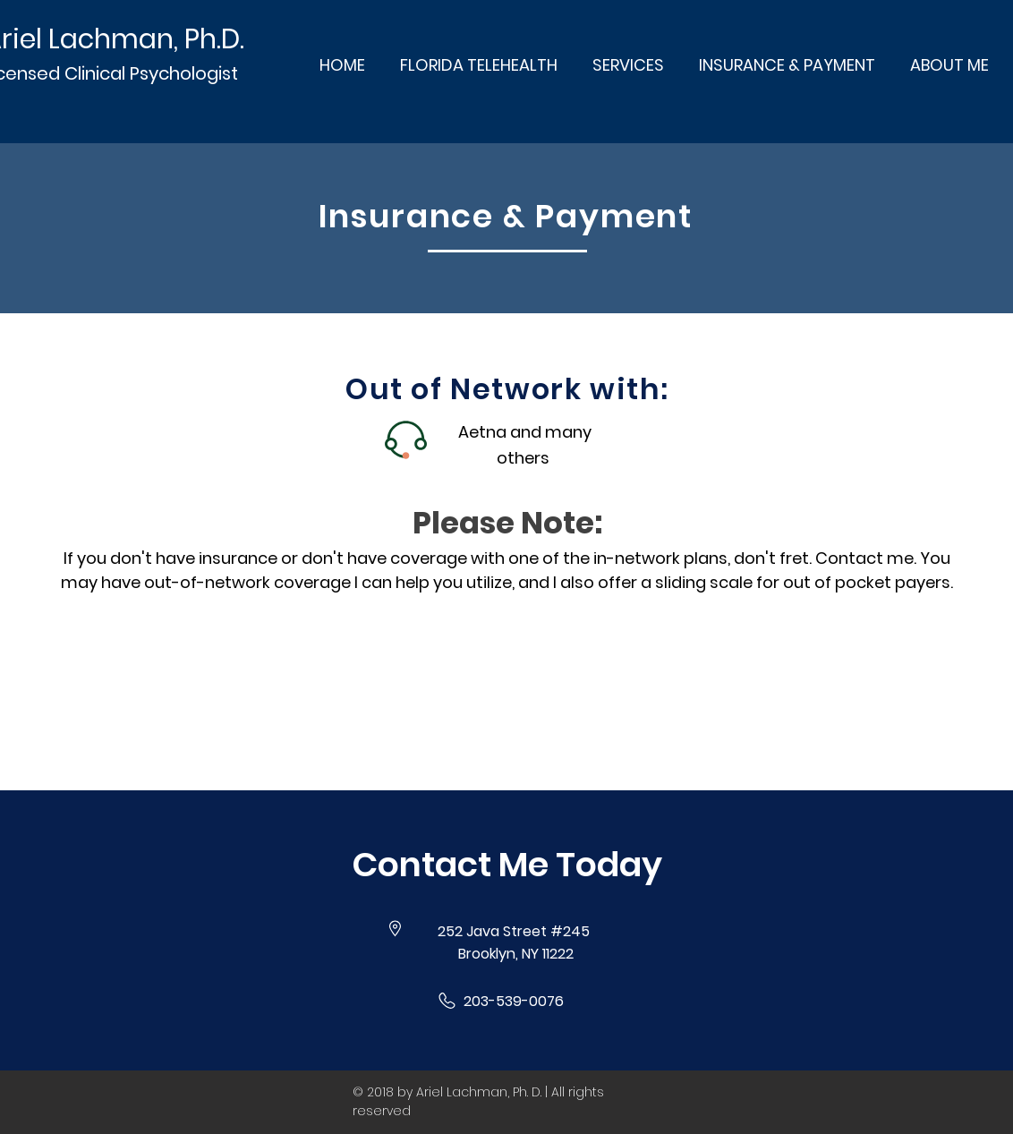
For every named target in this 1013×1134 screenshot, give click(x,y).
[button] (507, 864)
